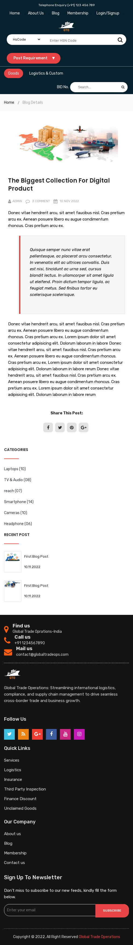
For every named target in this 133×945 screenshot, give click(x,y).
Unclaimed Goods (20, 808)
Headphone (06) (18, 524)
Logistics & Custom (46, 73)
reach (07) (13, 491)
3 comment (38, 201)
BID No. (63, 87)
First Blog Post (36, 556)
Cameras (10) (15, 513)
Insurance (13, 779)
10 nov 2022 (66, 201)
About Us (36, 13)
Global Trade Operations (99, 937)
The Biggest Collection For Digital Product (59, 184)
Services (11, 760)
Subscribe (112, 910)
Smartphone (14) (19, 502)
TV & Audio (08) (17, 480)
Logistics (12, 769)
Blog (55, 13)
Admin (15, 201)
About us (12, 833)
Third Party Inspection (25, 789)
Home (15, 13)
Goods (13, 73)
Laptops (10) (15, 469)
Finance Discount (20, 798)
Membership (77, 13)
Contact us (14, 862)
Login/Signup (107, 13)
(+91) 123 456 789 (81, 5)
